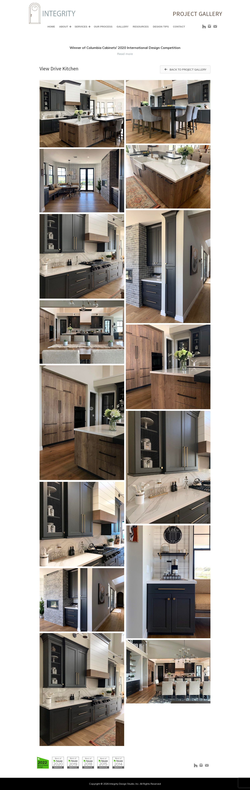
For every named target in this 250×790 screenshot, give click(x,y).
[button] (70, 27)
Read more (125, 54)
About (63, 26)
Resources (141, 26)
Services (81, 26)
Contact (179, 26)
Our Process (103, 26)
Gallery (123, 26)
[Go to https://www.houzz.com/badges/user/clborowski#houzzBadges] (43, 762)
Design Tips (161, 26)
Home (51, 26)
